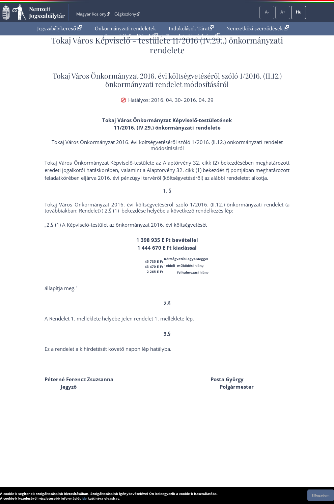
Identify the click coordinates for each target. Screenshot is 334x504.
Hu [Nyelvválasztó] (299, 12)
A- (267, 12)
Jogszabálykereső (59, 28)
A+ (282, 12)
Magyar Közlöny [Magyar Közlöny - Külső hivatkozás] (93, 14)
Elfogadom (321, 495)
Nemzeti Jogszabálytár (47, 12)
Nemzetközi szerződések (257, 28)
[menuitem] (59, 28)
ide (84, 498)
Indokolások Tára (191, 28)
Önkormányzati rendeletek (125, 28)
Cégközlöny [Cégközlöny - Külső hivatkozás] (127, 14)
